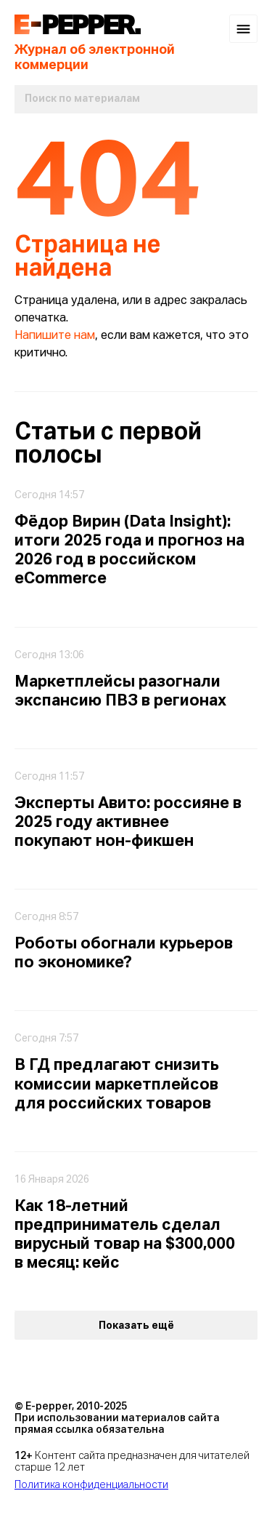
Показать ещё (136, 1326)
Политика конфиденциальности (91, 1485)
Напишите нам (55, 336)
